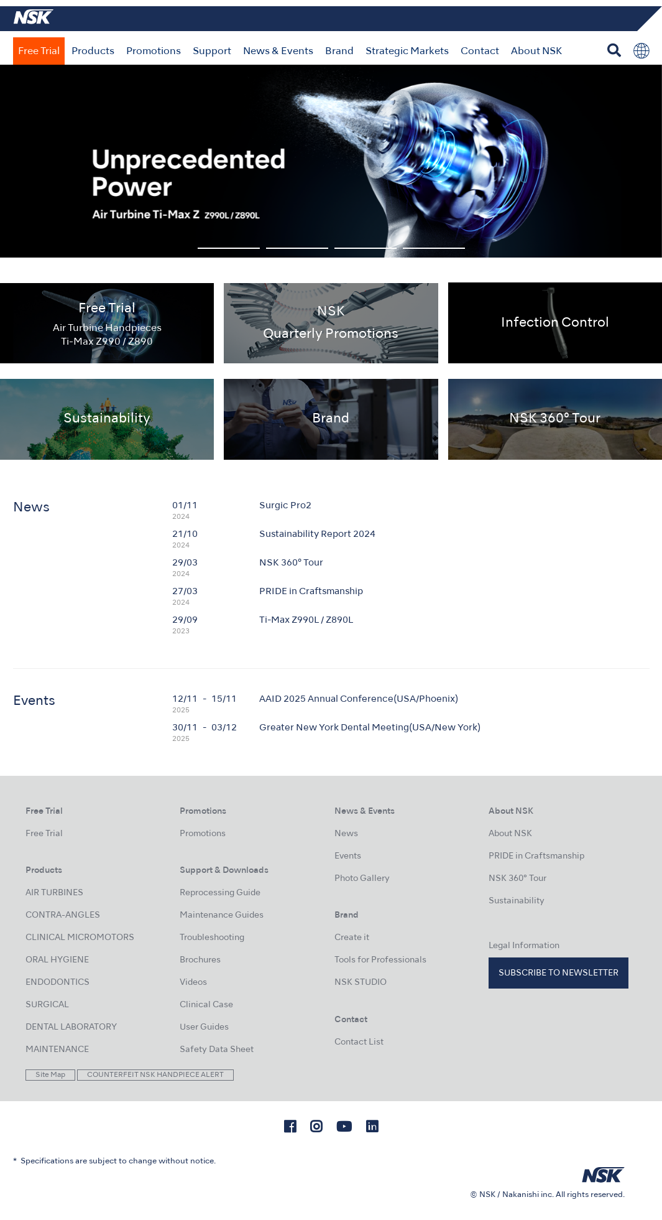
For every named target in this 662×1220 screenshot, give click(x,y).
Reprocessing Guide (220, 893)
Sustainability (517, 901)
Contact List (359, 1042)
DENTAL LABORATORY (71, 1027)
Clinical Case (206, 1005)
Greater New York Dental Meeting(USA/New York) (369, 728)
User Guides (204, 1027)
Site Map (50, 1075)
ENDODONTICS (57, 983)
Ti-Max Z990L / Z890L (306, 620)
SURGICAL (47, 1005)
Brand (339, 52)
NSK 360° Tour (291, 563)
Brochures (200, 960)
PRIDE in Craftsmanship (311, 591)
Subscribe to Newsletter (558, 973)
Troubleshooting (212, 938)
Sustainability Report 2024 (317, 534)
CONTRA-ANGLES (62, 915)
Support (212, 52)
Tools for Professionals (380, 960)
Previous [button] (42, 161)
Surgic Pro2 (285, 505)
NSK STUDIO (360, 983)
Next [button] (619, 161)
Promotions (153, 52)
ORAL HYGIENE (57, 960)
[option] (331, 161)
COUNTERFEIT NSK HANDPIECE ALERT (155, 1075)
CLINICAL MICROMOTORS (79, 938)
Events (347, 856)
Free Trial (39, 52)
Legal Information (524, 946)
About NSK (536, 52)
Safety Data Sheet (217, 1050)
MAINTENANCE (57, 1050)
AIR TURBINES (54, 893)
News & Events (278, 52)
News (346, 834)
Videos (193, 983)
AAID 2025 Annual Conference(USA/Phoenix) (358, 699)
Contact (480, 52)
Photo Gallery (362, 879)
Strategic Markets (407, 52)
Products (92, 52)
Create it (351, 938)
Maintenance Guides (222, 915)
